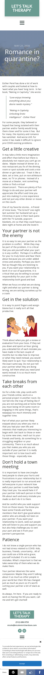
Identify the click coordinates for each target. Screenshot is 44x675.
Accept (22, 664)
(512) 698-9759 (22, 622)
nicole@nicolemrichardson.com (22, 625)
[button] (40, 642)
